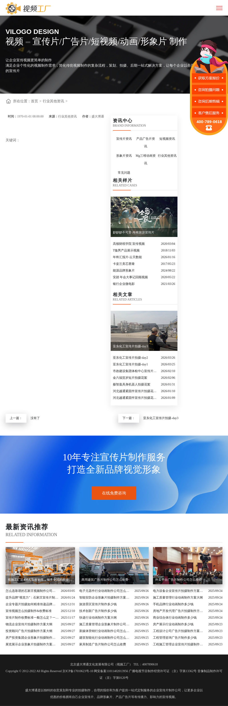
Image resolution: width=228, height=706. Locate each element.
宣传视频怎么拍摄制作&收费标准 (29, 611)
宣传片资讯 (124, 138)
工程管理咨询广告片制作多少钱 (175, 637)
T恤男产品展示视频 (126, 250)
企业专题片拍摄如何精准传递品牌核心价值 (32, 604)
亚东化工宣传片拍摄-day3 (160, 418)
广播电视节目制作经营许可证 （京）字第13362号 (163, 671)
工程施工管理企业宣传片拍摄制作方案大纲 (179, 644)
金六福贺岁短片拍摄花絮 (130, 377)
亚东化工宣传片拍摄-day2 (130, 357)
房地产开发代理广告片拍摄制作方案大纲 (179, 611)
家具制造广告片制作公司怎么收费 (102, 644)
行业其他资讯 (53, 101)
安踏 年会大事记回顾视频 (130, 277)
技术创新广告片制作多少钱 (98, 611)
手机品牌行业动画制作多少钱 (173, 604)
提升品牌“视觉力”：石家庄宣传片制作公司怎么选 (32, 597)
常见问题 (124, 172)
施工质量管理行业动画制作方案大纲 (178, 597)
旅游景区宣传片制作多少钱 (98, 604)
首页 (34, 101)
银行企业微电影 (124, 284)
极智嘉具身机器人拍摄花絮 (131, 384)
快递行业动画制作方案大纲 (98, 617)
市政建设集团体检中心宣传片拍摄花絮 (136, 371)
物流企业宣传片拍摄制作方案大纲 (29, 624)
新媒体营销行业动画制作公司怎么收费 (105, 631)
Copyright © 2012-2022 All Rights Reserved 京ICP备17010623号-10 (49, 671)
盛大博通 (31, 690)
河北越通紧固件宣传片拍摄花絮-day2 (136, 397)
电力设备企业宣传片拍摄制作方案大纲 (179, 591)
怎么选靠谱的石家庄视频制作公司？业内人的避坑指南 (32, 591)
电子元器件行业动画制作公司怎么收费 (105, 591)
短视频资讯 (167, 138)
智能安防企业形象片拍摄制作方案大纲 (105, 597)
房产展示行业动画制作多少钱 (173, 624)
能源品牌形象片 (124, 270)
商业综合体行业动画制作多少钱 (175, 617)
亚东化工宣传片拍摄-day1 (130, 364)
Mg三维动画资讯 (145, 159)
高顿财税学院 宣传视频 (129, 243)
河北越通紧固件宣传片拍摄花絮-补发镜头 (136, 391)
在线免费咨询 (114, 493)
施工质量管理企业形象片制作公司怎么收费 (105, 624)
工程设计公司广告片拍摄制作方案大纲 (179, 631)
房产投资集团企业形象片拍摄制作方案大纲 (32, 637)
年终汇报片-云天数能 (127, 257)
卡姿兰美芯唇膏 (124, 264)
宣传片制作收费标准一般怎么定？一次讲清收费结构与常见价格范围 (32, 617)
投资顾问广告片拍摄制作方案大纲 (29, 631)
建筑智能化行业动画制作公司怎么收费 (105, 637)
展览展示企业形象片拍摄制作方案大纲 (32, 644)
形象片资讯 (124, 155)
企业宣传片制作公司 (167, 690)
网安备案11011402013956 (111, 671)
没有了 (35, 418)
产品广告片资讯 (145, 142)
